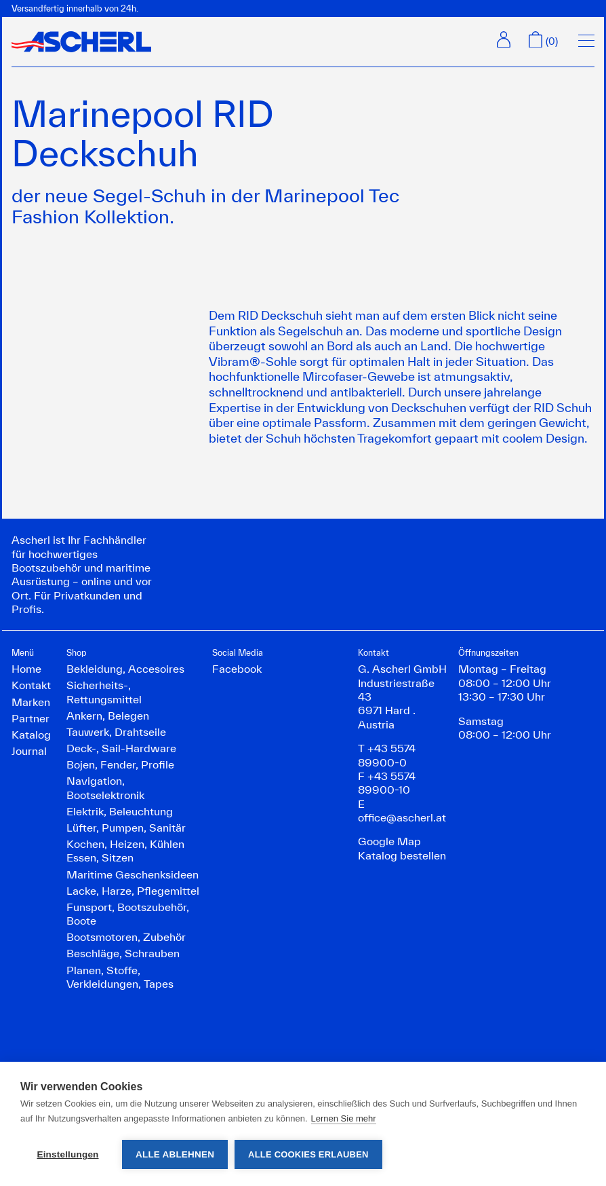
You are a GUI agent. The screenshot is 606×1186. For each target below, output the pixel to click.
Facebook (237, 669)
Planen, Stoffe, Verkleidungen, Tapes (120, 977)
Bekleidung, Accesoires (125, 669)
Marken (31, 702)
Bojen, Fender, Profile (120, 764)
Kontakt (31, 685)
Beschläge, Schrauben (123, 953)
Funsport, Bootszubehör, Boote (127, 914)
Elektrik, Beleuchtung (119, 811)
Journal (29, 751)
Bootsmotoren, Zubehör (126, 937)
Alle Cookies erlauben (308, 1154)
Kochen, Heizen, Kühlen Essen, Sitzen (125, 851)
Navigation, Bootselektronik (105, 787)
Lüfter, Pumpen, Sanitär (126, 827)
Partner (30, 718)
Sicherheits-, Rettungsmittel (104, 692)
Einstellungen (67, 1154)
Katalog (31, 734)
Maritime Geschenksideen (132, 874)
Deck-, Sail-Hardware (121, 748)
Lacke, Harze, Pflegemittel (132, 891)
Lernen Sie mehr (343, 1118)
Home (26, 669)
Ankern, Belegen (107, 715)
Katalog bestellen (402, 855)
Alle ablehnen (175, 1154)
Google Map (389, 841)
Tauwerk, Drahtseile (116, 732)
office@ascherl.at (402, 817)
